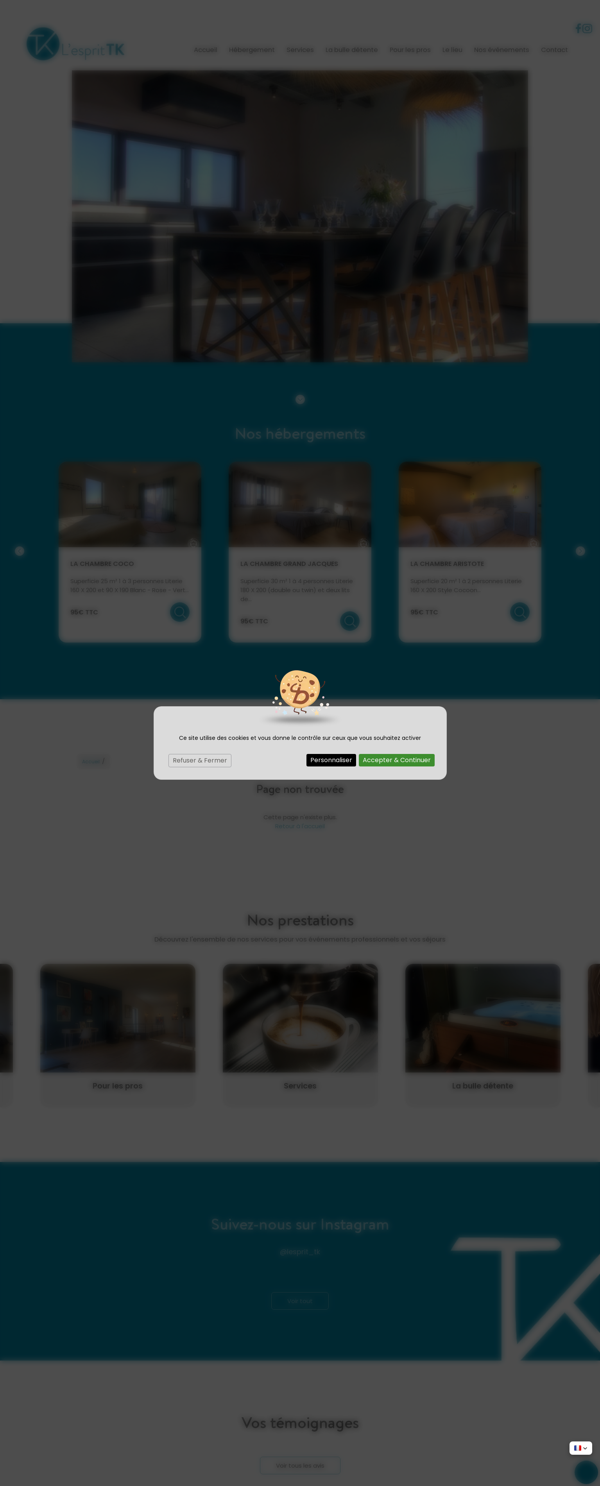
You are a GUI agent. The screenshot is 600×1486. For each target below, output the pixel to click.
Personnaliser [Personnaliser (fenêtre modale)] (331, 760)
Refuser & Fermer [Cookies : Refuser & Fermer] (200, 760)
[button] (580, 1448)
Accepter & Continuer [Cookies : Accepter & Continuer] (397, 760)
